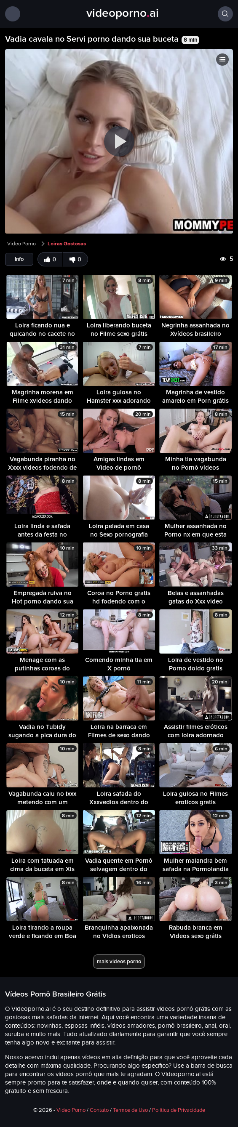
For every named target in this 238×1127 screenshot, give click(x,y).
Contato (99, 1110)
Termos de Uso (130, 1110)
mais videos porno (119, 961)
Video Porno (21, 243)
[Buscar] (225, 13)
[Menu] (12, 13)
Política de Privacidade (178, 1110)
